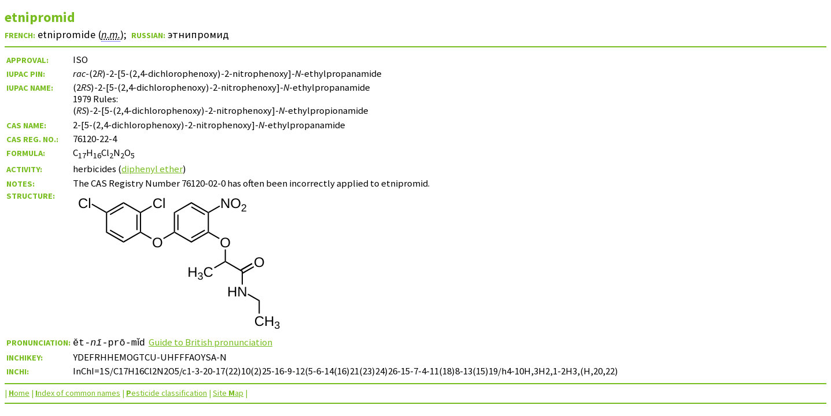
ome (19, 393)
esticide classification (166, 393)
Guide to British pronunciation (214, 342)
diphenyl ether (152, 168)
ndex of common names (77, 393)
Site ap (228, 393)
